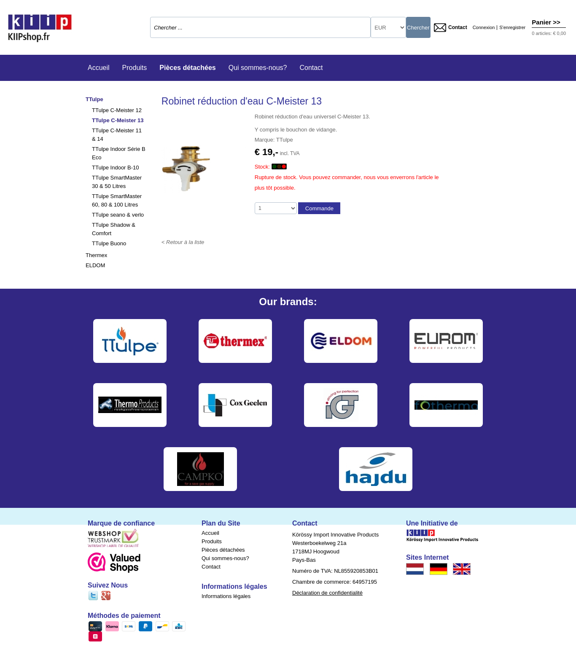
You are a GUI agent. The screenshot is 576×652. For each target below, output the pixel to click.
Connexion (484, 27)
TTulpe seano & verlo (118, 215)
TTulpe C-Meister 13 (118, 120)
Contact (450, 27)
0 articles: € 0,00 (549, 33)
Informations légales (226, 596)
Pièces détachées (187, 67)
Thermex (96, 255)
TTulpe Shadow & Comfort (113, 229)
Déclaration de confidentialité (327, 593)
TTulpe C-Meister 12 (117, 110)
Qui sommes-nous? (258, 67)
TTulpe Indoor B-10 (115, 167)
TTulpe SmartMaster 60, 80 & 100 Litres (117, 200)
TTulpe (94, 99)
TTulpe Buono (109, 243)
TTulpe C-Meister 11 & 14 (117, 134)
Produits (134, 67)
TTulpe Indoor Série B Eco (118, 153)
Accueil (99, 67)
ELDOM (95, 265)
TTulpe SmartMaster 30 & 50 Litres (117, 181)
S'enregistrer (512, 27)
